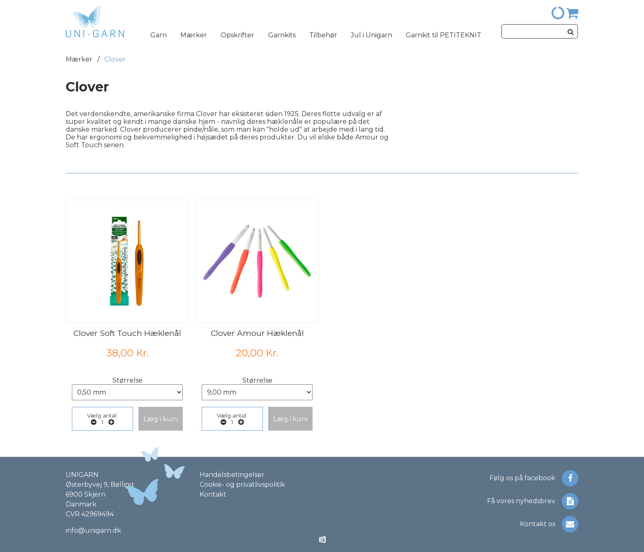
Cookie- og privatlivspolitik (242, 484)
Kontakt (213, 494)
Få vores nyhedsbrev (532, 501)
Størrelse (128, 380)
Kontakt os (549, 524)
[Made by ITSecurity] (322, 540)
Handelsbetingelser (232, 475)
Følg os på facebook (534, 478)
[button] (160, 419)
